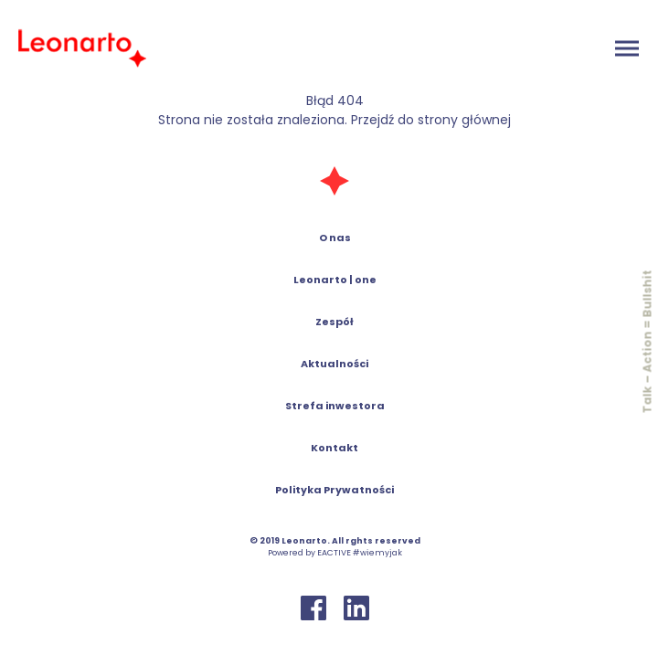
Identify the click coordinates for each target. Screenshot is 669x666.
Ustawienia (379, 638)
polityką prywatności (410, 580)
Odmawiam (550, 638)
